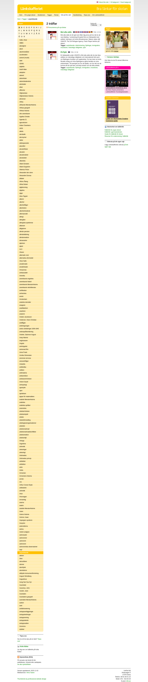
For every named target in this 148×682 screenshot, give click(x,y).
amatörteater (23, 267)
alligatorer (22, 228)
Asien (21, 511)
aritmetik (22, 446)
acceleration (23, 55)
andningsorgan (24, 326)
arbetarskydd (23, 414)
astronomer (23, 538)
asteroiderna (23, 526)
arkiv (21, 467)
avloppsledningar (25, 614)
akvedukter (23, 158)
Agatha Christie (24, 116)
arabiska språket (24, 405)
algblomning (23, 187)
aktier (21, 140)
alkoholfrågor (23, 205)
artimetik (22, 491)
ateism (21, 555)
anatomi (22, 314)
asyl (20, 550)
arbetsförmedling (24, 420)
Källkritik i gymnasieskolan (113, 132)
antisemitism (23, 376)
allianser (22, 226)
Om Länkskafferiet (98, 15)
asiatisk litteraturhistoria (27, 508)
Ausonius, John (24, 588)
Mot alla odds (66, 32)
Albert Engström (24, 167)
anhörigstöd (23, 346)
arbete (21, 417)
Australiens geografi (26, 597)
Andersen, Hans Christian (27, 320)
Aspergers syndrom (25, 520)
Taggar (49, 15)
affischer (22, 90)
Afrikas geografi (24, 108)
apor (20, 390)
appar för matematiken (26, 396)
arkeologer (23, 449)
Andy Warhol (23, 337)
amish (21, 296)
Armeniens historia (25, 476)
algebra (21, 190)
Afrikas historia (24, 111)
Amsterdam (23, 299)
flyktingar (88, 45)
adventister (23, 78)
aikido (21, 131)
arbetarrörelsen (24, 411)
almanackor (23, 240)
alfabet (21, 178)
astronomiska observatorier (28, 547)
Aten (21, 558)
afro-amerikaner (24, 114)
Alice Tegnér (23, 196)
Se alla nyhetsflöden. (24, 664)
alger (21, 193)
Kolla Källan (24, 646)
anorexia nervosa (25, 358)
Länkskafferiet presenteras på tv (116, 88)
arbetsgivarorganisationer (27, 423)
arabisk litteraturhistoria (27, 399)
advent (21, 75)
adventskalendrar (25, 81)
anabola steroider (25, 302)
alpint (21, 246)
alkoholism (23, 208)
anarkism (22, 311)
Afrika (21, 102)
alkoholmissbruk (24, 211)
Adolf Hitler (23, 69)
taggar (116, 51)
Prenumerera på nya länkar (56, 27)
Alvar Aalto (23, 261)
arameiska (22, 408)
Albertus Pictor (24, 169)
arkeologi (22, 452)
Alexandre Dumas (25, 175)
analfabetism (23, 308)
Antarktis (22, 364)
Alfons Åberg (23, 181)
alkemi (21, 199)
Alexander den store (26, 172)
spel (84, 47)
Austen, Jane (23, 591)
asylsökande (23, 552)
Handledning (77, 15)
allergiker (22, 220)
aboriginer (22, 46)
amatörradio (23, 264)
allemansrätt (23, 214)
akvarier (22, 152)
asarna (21, 502)
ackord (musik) (24, 58)
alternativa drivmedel (26, 258)
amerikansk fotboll (25, 282)
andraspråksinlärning (26, 332)
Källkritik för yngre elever (113, 130)
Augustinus (23, 579)
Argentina (22, 444)
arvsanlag (22, 500)
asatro (21, 505)
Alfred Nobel (23, 184)
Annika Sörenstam (25, 355)
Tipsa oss (87, 15)
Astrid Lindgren (24, 532)
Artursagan (23, 497)
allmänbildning (24, 234)
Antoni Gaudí (23, 382)
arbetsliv (22, 426)
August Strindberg (25, 576)
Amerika (22, 276)
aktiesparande (24, 143)
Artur (21, 494)
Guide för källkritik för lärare (114, 134)
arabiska (22, 402)
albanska (22, 161)
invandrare (64, 47)
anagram (22, 305)
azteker (21, 629)
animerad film (23, 349)
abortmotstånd (24, 52)
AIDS (21, 128)
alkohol (21, 202)
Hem (20, 15)
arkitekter (22, 461)
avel (20, 605)
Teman (56, 15)
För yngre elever (30, 15)
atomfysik (22, 567)
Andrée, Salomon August (27, 334)
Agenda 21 (23, 119)
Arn (20, 482)
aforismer (22, 99)
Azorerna (22, 626)
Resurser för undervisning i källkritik (116, 136)
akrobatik (22, 134)
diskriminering (80, 45)
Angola (21, 343)
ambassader (23, 273)
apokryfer (22, 387)
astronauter (23, 535)
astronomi (22, 541)
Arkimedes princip (25, 458)
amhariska (22, 293)
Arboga (21, 441)
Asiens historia (24, 514)
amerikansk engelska (26, 279)
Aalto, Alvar (23, 40)
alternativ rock (24, 255)
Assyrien (22, 523)
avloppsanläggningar (26, 611)
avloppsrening (24, 617)
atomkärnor (23, 570)
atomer (21, 564)
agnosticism (23, 122)
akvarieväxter (23, 155)
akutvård (22, 146)
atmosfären (23, 561)
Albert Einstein (24, 164)
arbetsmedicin (24, 435)
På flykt (64, 52)
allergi (21, 217)
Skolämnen (41, 15)
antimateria (23, 373)
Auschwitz (22, 585)
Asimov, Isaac (24, 517)
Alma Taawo (30, 672)
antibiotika (22, 367)
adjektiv (22, 66)
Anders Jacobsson (25, 317)
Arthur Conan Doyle (25, 485)
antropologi (23, 385)
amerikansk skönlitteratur (27, 287)
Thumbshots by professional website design (31, 679)
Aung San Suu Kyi (25, 582)
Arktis (21, 470)
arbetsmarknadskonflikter (27, 432)
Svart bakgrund (126, 2)
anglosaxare (23, 340)
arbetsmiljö (23, 438)
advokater (22, 84)
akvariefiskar (23, 149)
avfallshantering (24, 608)
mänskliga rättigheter (75, 47)
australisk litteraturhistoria (27, 600)
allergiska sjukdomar (26, 223)
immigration (96, 45)
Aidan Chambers (24, 125)
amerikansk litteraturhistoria (28, 284)
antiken (21, 370)
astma (21, 529)
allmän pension (24, 231)
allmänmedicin (24, 237)
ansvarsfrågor (23, 361)
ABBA (21, 43)
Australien (22, 594)
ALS (20, 249)
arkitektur (22, 464)
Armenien (22, 473)
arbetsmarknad (24, 429)
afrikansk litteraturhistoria (27, 105)
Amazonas (23, 270)
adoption (22, 72)
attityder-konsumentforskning (29, 573)
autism (21, 603)
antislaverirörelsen (25, 379)
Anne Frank (23, 352)
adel (20, 61)
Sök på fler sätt (66, 15)
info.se (128, 681)
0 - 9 (23, 37)
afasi (21, 87)
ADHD (21, 63)
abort (21, 49)
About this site (103, 2)
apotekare (22, 393)
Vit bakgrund (114, 2)
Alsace (21, 252)
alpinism (22, 243)
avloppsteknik (23, 620)
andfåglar (22, 323)
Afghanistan (23, 93)
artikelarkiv (23, 488)
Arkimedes (23, 455)
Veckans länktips (113, 57)
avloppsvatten (24, 623)
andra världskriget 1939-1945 (29, 329)
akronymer (23, 137)
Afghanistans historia (26, 96)
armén (21, 479)
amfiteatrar (23, 290)
